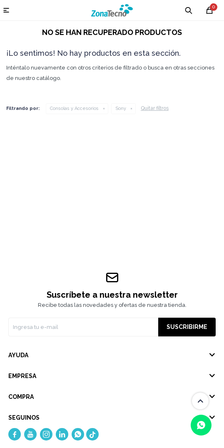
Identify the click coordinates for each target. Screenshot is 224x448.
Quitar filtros (155, 108)
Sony (120, 108)
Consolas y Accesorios (74, 108)
